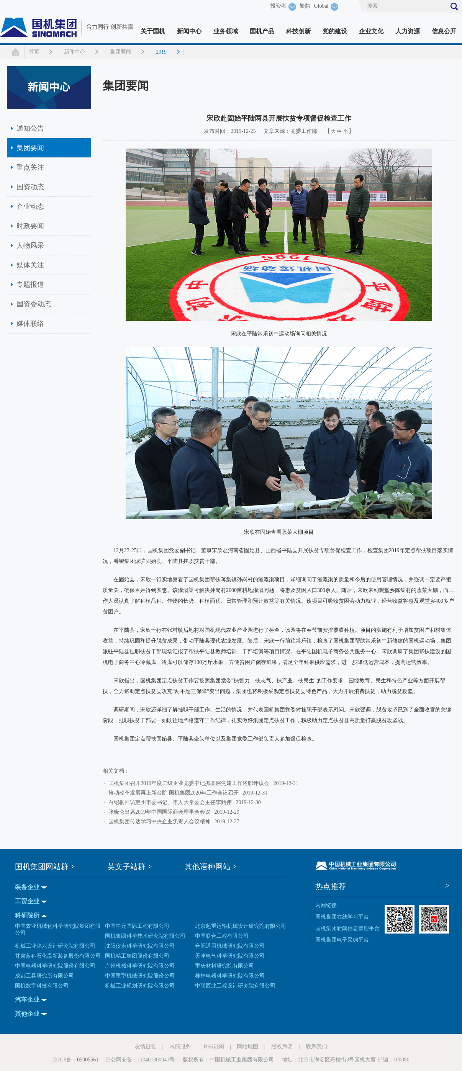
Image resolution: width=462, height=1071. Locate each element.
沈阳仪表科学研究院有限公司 (140, 946)
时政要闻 (30, 226)
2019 (161, 52)
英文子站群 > (129, 866)
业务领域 (225, 31)
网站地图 (247, 1047)
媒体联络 (30, 323)
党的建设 (335, 31)
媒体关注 (30, 265)
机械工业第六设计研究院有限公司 (55, 946)
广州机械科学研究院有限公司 (140, 966)
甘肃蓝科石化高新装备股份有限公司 (58, 956)
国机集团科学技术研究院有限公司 (145, 936)
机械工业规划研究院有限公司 (140, 986)
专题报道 (30, 284)
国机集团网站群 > (45, 866)
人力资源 (407, 31)
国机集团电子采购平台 (342, 940)
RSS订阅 (214, 1047)
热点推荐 (330, 886)
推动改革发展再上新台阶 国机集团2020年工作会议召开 (174, 793)
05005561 (87, 1060)
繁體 (305, 6)
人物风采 (30, 245)
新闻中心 (189, 31)
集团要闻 (120, 52)
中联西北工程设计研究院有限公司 (235, 986)
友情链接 (145, 1047)
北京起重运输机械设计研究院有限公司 (240, 926)
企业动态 (30, 206)
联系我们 (316, 1047)
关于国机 (153, 31)
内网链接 (326, 905)
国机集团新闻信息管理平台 (347, 928)
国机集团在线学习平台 (342, 917)
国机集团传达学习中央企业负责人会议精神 (160, 821)
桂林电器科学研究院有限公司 (230, 976)
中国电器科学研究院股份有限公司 (55, 966)
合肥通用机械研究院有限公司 (230, 946)
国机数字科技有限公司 (42, 986)
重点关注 (30, 167)
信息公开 (444, 31)
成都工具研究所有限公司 (44, 976)
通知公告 (30, 128)
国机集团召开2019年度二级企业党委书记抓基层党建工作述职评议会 (190, 783)
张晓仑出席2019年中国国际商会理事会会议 (160, 812)
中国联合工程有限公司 (222, 936)
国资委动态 (33, 304)
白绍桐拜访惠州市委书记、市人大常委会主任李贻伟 (171, 802)
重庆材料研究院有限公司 (224, 966)
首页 (34, 52)
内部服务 (180, 1047)
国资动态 (30, 187)
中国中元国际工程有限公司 (137, 926)
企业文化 (371, 31)
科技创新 (298, 31)
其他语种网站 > (211, 866)
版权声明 (282, 1047)
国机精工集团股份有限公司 (137, 956)
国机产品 (262, 31)
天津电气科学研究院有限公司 (230, 956)
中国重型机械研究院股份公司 (140, 976)
